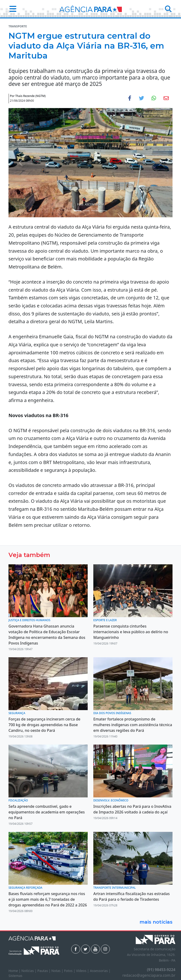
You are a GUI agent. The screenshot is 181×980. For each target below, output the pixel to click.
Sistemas (15, 975)
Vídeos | (83, 970)
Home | (14, 970)
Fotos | (70, 970)
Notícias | (29, 970)
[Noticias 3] (94, 211)
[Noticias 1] (77, 211)
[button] (11, 9)
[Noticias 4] (103, 211)
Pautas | (44, 970)
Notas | (57, 970)
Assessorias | (100, 970)
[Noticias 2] (86, 211)
